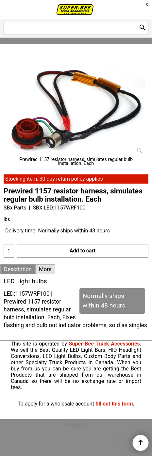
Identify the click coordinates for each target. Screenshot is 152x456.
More (45, 269)
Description (18, 269)
